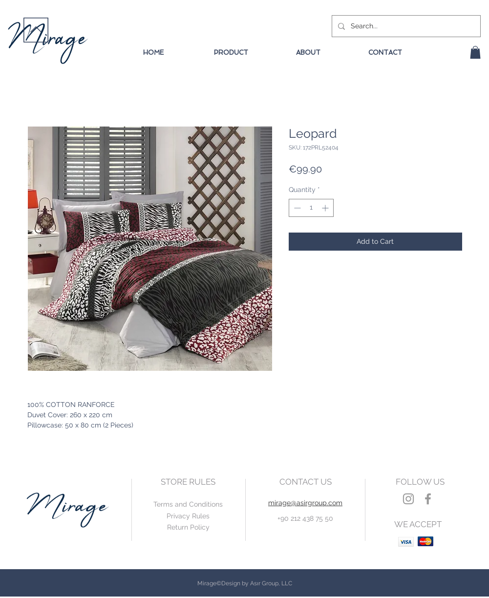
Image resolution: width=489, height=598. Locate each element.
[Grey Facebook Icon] (428, 498)
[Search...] (405, 26)
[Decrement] (296, 207)
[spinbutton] (311, 207)
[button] (475, 52)
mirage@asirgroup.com (305, 503)
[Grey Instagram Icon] (408, 498)
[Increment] (326, 207)
